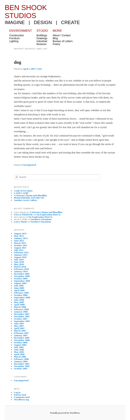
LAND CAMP (21, 193)
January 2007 (20, 335)
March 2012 (20, 243)
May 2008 (19, 302)
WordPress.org (21, 399)
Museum (42, 44)
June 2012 (19, 240)
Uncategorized (29, 165)
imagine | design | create (42, 22)
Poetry (56, 44)
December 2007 (21, 314)
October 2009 (20, 278)
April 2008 (19, 304)
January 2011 (20, 254)
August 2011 (20, 247)
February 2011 (21, 252)
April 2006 (19, 354)
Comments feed (21, 397)
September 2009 (22, 281)
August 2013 (20, 233)
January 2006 (20, 361)
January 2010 (20, 271)
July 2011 (18, 250)
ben (40, 69)
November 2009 (22, 276)
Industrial (42, 41)
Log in (17, 392)
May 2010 (19, 264)
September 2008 (22, 297)
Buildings (42, 35)
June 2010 (19, 262)
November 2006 (22, 340)
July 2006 (18, 347)
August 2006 (20, 344)
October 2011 (20, 245)
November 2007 (22, 316)
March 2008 (20, 307)
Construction (16, 35)
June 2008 (19, 299)
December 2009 (21, 273)
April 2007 (19, 328)
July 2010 (18, 259)
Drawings (42, 38)
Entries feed (20, 394)
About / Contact (62, 35)
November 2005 (22, 366)
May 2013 (19, 236)
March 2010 (20, 266)
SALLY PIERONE (23, 214)
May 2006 (19, 352)
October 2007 (20, 318)
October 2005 (20, 368)
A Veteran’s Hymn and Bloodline (30, 195)
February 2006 (21, 359)
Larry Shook (20, 221)
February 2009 (21, 292)
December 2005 (21, 363)
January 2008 (20, 311)
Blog (55, 38)
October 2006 (20, 342)
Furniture (14, 38)
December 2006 (21, 337)
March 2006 (20, 356)
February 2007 (21, 333)
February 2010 (21, 269)
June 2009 (19, 288)
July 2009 (18, 285)
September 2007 (22, 321)
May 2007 (19, 326)
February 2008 (21, 309)
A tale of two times (23, 190)
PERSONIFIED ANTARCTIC (29, 197)
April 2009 (19, 290)
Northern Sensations (41, 219)
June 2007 (19, 323)
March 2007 (20, 330)
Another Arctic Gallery (25, 200)
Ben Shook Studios (26, 11)
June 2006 (19, 349)
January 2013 (20, 238)
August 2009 (20, 283)
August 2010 (20, 257)
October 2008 (20, 295)
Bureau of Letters (63, 41)
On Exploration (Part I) (48, 214)
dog (17, 62)
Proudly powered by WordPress (65, 413)
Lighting (13, 41)
